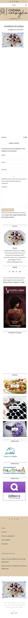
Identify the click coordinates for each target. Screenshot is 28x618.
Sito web (3, 169)
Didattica (14, 602)
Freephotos (15, 282)
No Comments (20, 29)
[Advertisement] (14, 92)
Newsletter (4, 544)
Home (3, 528)
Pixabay (5, 282)
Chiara (4, 137)
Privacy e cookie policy (8, 536)
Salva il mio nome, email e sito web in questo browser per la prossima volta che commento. (13, 181)
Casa (4, 602)
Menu (14, 5)
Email (3, 162)
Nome (3, 155)
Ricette (14, 607)
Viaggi (21, 607)
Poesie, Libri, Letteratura (18, 605)
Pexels (10, 282)
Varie (17, 607)
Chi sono (3, 532)
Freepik (22, 282)
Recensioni (8, 607)
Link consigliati (5, 540)
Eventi (5, 605)
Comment (4, 187)
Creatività (9, 602)
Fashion (10, 605)
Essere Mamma (21, 602)
